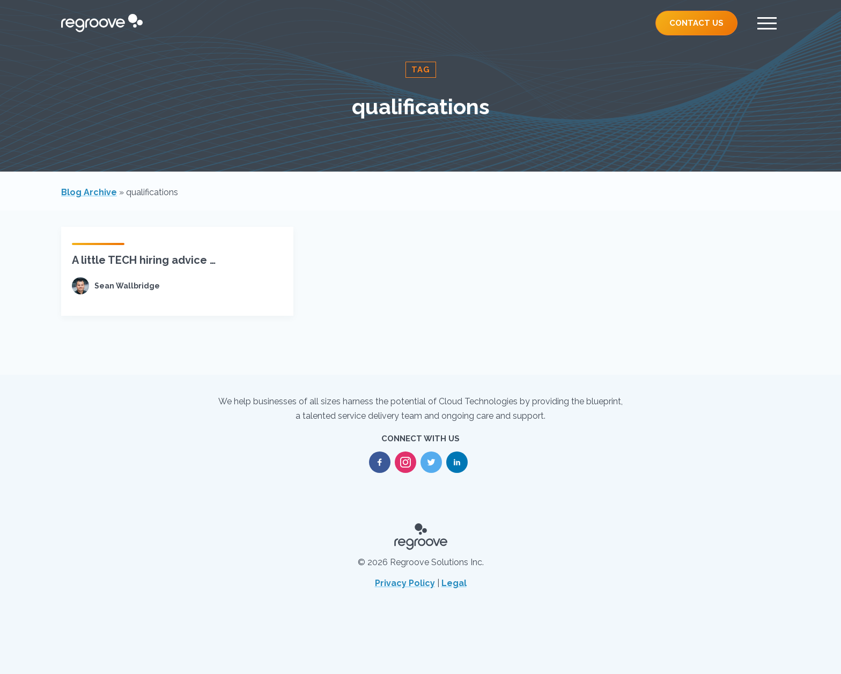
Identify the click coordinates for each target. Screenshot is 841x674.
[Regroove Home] (102, 23)
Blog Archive (89, 192)
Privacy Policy (405, 583)
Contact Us (696, 23)
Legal (454, 583)
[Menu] (767, 23)
